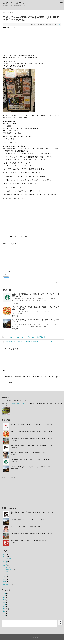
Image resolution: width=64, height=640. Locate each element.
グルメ (58, 24)
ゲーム (5, 561)
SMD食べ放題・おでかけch (15, 403)
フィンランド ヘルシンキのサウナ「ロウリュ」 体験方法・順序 (24, 337)
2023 (4, 595)
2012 (4, 615)
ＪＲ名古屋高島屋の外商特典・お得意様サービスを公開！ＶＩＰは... (32, 438)
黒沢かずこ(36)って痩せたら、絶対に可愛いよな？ (26, 526)
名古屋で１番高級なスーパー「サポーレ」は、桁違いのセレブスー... (32, 467)
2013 (4, 613)
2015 (4, 609)
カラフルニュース (13, 2)
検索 (60, 622)
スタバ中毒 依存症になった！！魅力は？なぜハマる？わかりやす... (31, 459)
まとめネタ (6, 574)
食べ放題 (8, 558)
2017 (4, 604)
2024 (4, 593)
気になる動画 (7, 584)
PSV (7, 562)
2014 (4, 611)
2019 (4, 600)
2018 (4, 602)
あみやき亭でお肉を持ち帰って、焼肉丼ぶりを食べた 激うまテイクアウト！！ (28, 342)
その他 (5, 565)
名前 (4, 370)
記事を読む (15, 303)
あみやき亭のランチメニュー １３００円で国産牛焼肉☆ (28, 540)
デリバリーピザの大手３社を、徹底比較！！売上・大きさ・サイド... (32, 431)
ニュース (5, 567)
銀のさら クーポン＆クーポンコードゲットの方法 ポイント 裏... (32, 424)
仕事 (4, 576)
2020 (4, 597)
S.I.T (58, 282)
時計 (4, 581)
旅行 (4, 579)
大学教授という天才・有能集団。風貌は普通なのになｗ (28, 452)
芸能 (7, 572)
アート (5, 554)
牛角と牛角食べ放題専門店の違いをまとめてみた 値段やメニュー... (32, 445)
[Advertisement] (32, 41)
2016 (4, 606)
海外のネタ (9, 569)
